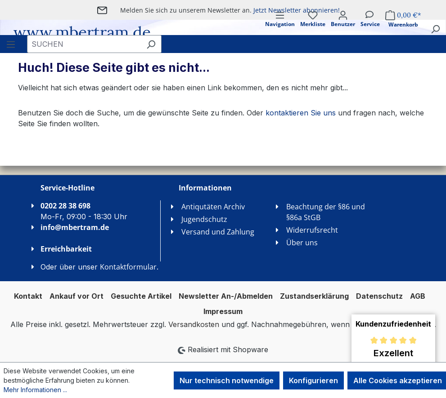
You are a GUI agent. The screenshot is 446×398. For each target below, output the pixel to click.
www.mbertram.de (82, 32)
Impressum (223, 311)
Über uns (302, 243)
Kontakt (28, 296)
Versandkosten (193, 324)
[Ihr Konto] (343, 27)
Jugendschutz (204, 219)
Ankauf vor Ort (77, 296)
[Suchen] (435, 29)
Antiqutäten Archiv (213, 207)
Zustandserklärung (314, 296)
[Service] (370, 27)
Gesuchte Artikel (141, 296)
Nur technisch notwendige (227, 380)
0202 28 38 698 (65, 206)
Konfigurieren (313, 380)
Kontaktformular (128, 267)
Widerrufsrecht (312, 230)
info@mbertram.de (75, 227)
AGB (417, 296)
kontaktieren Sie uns (301, 112)
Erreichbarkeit (66, 249)
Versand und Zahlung (217, 232)
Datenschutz (379, 296)
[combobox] (84, 44)
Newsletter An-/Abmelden (226, 296)
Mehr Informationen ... (35, 390)
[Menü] (279, 27)
